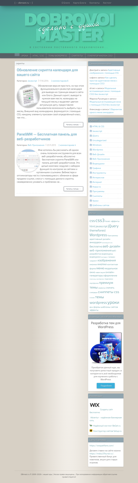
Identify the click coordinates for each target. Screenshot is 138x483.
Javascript (32, 81)
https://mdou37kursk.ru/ (102, 453)
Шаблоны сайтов (101, 205)
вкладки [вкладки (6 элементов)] (104, 257)
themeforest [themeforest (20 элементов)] (98, 230)
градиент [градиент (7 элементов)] (93, 261)
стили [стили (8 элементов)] (92, 297)
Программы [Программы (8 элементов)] (112, 235)
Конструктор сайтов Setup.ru (107, 431)
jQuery (96, 135)
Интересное (98, 177)
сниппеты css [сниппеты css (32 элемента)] (108, 292)
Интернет (97, 182)
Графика (97, 168)
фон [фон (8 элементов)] (91, 307)
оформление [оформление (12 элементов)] (110, 275)
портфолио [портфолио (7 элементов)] (94, 283)
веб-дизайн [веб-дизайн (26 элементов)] (111, 246)
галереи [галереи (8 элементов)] (111, 257)
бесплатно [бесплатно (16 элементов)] (96, 246)
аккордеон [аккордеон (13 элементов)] (96, 242)
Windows (97, 145)
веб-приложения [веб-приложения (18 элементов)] (101, 250)
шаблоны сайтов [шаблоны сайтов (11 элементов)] (109, 306)
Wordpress (98, 149)
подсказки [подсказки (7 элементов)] (109, 279)
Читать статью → (73, 124)
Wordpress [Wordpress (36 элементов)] (98, 235)
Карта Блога (79, 2)
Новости (97, 186)
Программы (98, 191)
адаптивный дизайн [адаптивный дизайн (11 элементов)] (100, 239)
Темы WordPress (58, 55)
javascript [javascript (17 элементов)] (101, 226)
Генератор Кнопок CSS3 (100, 55)
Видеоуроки (99, 163)
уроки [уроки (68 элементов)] (113, 302)
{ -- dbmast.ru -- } (24, 2)
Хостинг (107, 2)
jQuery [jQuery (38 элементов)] (113, 226)
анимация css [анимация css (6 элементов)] (107, 242)
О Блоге (66, 2)
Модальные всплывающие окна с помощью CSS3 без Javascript (105, 91)
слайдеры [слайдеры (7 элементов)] (94, 292)
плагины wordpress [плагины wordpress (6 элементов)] (97, 279)
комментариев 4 (68, 145)
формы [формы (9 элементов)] (97, 307)
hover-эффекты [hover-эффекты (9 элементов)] (112, 221)
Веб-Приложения (36, 145)
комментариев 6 (60, 81)
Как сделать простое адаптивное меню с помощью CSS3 (103, 80)
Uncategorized (99, 140)
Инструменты (99, 172)
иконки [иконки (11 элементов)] (93, 264)
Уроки (25, 55)
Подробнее (106, 385)
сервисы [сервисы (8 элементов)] (102, 288)
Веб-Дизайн (99, 154)
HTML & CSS (98, 126)
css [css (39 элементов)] (92, 220)
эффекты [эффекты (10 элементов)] (94, 310)
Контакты (94, 2)
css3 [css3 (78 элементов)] (100, 220)
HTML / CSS (38, 55)
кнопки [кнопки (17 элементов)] (102, 264)
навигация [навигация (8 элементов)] (100, 272)
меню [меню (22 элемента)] (100, 268)
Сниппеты (77, 55)
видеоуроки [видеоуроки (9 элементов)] (95, 257)
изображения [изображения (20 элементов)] (107, 260)
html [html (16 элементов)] (92, 226)
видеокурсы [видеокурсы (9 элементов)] (107, 254)
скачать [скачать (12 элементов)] (110, 287)
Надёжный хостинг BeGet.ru (107, 425)
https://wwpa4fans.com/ (102, 445)
